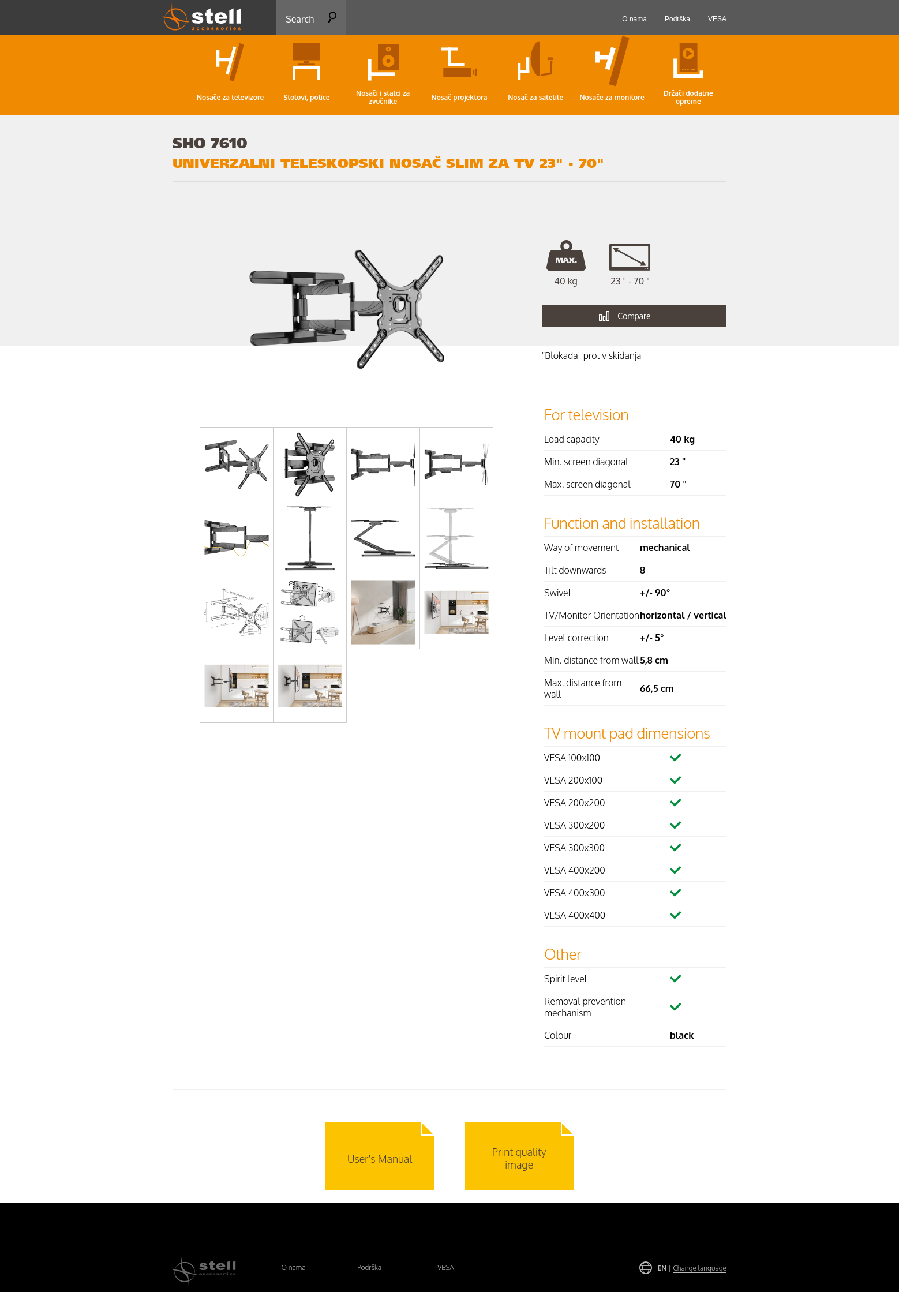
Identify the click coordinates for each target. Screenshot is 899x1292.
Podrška (369, 1267)
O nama (293, 1267)
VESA (445, 1267)
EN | (692, 1268)
